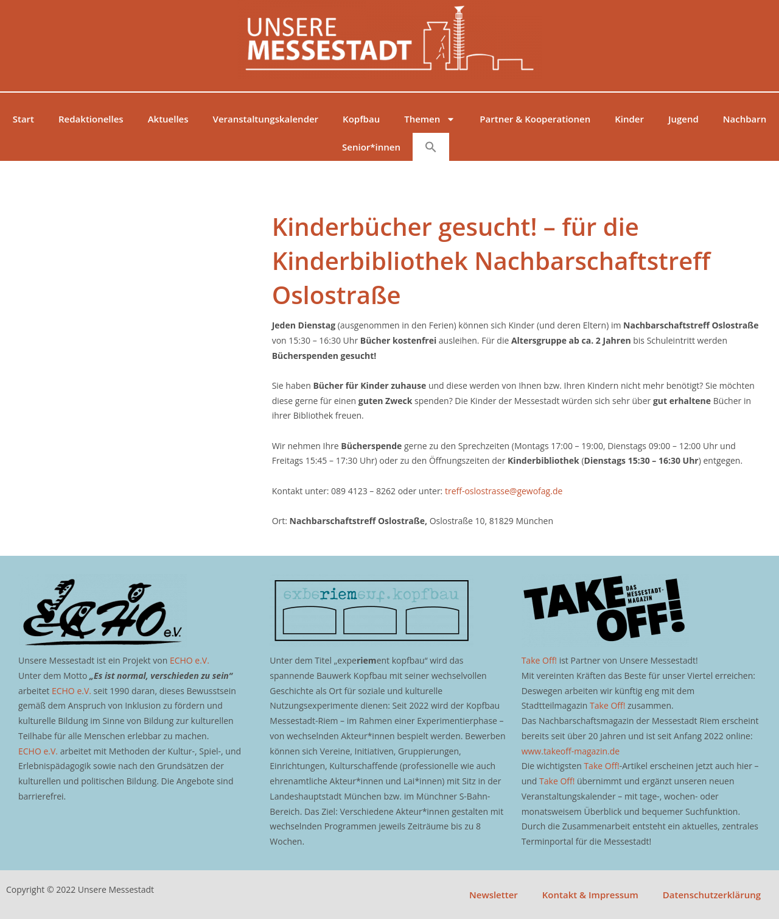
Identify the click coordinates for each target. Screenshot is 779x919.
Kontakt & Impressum (590, 895)
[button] (431, 147)
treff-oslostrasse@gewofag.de (503, 491)
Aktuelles (168, 119)
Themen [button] (429, 119)
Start (23, 119)
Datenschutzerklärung (712, 895)
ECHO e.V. (189, 660)
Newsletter (493, 895)
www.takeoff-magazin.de (571, 751)
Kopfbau (361, 119)
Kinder (629, 119)
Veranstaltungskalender (266, 119)
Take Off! (539, 660)
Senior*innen (371, 147)
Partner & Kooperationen (535, 119)
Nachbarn (744, 119)
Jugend (683, 119)
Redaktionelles (91, 119)
